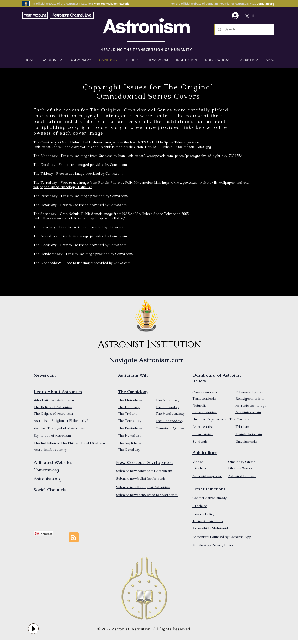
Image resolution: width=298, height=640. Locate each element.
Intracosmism (202, 434)
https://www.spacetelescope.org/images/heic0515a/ (83, 218)
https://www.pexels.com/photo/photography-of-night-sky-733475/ (188, 155)
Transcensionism (205, 398)
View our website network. (111, 4)
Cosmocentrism (204, 392)
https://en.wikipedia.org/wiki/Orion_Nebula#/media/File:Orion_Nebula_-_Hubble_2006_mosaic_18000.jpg (126, 147)
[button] (248, 60)
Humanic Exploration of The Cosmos (220, 419)
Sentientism (201, 441)
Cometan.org (265, 4)
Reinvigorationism (249, 398)
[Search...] (244, 29)
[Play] (33, 629)
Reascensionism (204, 412)
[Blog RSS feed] (74, 537)
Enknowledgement (250, 392)
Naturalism (200, 405)
